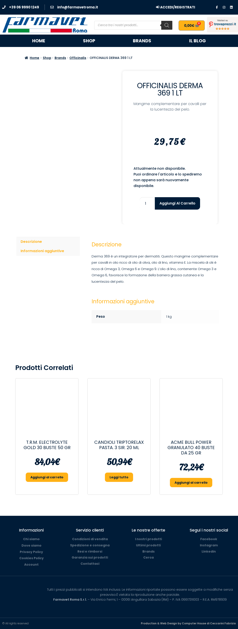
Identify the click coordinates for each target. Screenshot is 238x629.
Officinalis (77, 58)
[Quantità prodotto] (147, 203)
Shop (89, 41)
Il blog (197, 41)
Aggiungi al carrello (177, 203)
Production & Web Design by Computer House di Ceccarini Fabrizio (188, 623)
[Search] (166, 25)
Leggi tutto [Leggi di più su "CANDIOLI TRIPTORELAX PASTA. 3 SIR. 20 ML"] (119, 477)
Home (38, 41)
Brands (142, 41)
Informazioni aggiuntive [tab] (42, 250)
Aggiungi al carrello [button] (46, 477)
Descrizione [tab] (31, 241)
